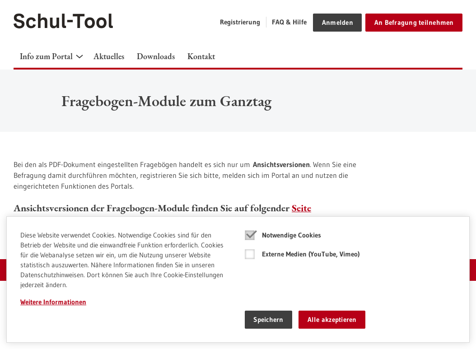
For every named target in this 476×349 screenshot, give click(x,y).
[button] (79, 56)
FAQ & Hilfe (289, 22)
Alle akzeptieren (332, 319)
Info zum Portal (46, 56)
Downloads (156, 56)
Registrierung (240, 22)
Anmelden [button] (337, 22)
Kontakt (201, 56)
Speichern (268, 319)
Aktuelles (108, 56)
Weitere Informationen (53, 302)
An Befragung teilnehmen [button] (414, 22)
